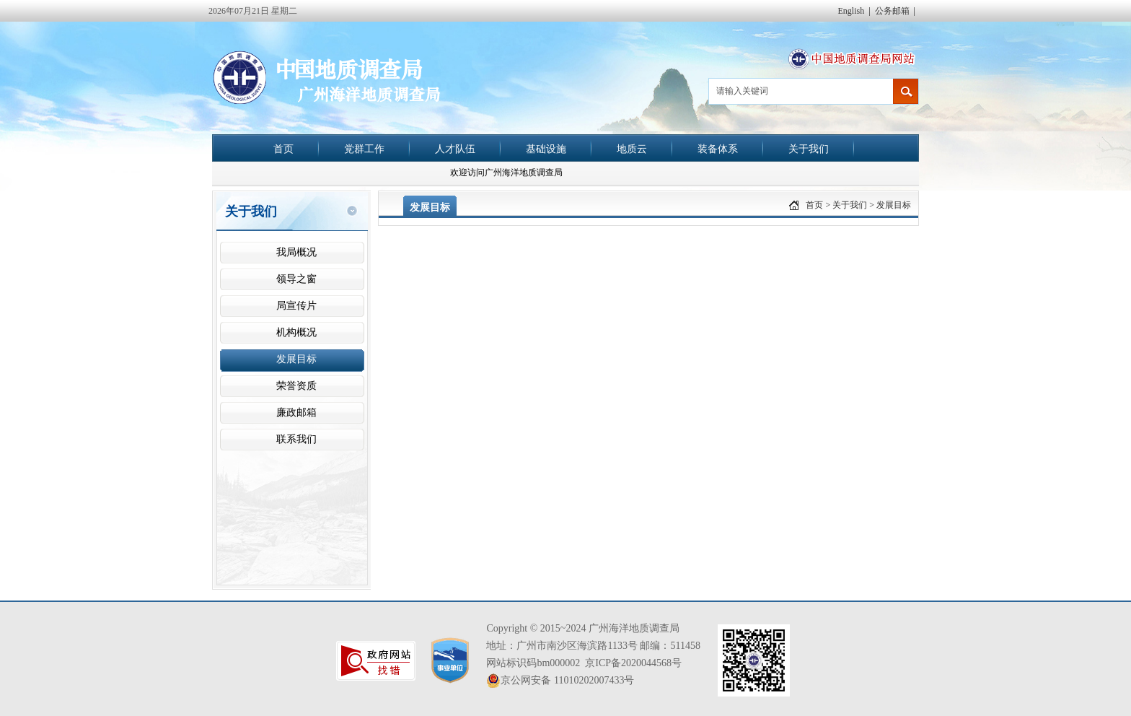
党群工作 (364, 148)
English (851, 11)
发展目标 (893, 205)
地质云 (632, 148)
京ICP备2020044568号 (633, 663)
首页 (283, 148)
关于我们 (808, 148)
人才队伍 (455, 148)
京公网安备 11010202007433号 (560, 680)
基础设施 (546, 148)
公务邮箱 (892, 11)
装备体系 (717, 148)
